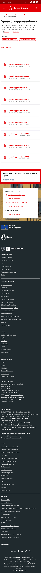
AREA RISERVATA (19, 570)
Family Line (4, 531)
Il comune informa (6, 349)
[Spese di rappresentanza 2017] (4, 111)
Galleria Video (5, 374)
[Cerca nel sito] (36, 8)
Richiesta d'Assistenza (7, 464)
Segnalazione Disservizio (8, 461)
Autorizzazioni (5, 296)
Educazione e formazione (8, 305)
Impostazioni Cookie (7, 478)
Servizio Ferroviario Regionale (10, 537)
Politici (3, 275)
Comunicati (4, 344)
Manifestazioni (5, 352)
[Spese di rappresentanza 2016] (4, 122)
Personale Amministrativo (9, 272)
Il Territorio (4, 368)
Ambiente (4, 288)
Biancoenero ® (15, 566)
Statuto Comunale (6, 470)
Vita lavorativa (5, 325)
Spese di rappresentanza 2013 (18, 157)
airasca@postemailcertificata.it (14, 395)
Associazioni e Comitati (8, 377)
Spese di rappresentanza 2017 (18, 110)
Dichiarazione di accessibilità (9, 450)
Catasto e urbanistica (7, 299)
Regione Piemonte (6, 503)
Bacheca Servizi (5, 467)
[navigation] (4, 8)
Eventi (3, 362)
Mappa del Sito (5, 490)
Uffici (2, 263)
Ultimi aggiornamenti (7, 484)
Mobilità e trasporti (6, 314)
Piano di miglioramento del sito (10, 452)
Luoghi (3, 365)
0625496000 (8, 388)
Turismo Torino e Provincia (8, 517)
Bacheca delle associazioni (9, 335)
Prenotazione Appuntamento (9, 458)
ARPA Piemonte (6, 520)
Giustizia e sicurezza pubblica (9, 308)
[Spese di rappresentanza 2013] (4, 157)
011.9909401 (7, 386)
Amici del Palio (5, 500)
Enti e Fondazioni (6, 269)
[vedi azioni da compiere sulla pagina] (15, 32)
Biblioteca (4, 341)
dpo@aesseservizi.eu (11, 436)
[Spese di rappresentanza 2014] (4, 145)
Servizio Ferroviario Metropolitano (11, 534)
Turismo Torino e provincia (8, 529)
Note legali (4, 475)
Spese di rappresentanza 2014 (18, 145)
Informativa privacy (7, 473)
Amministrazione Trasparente (14, 15)
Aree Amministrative (7, 260)
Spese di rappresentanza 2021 (18, 64)
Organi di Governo (6, 258)
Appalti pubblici (5, 293)
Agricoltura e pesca (6, 285)
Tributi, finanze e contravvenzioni (11, 319)
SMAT (3, 523)
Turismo (3, 322)
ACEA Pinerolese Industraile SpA (10, 511)
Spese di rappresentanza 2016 (18, 122)
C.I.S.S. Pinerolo (5, 514)
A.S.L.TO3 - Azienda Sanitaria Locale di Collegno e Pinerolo (18, 508)
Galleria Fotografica (7, 371)
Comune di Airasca (21, 8)
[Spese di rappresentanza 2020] (4, 76)
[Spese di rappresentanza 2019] (4, 88)
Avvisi (3, 346)
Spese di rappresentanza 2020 (18, 76)
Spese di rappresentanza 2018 (18, 99)
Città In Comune (23, 561)
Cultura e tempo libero (7, 302)
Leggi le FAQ (5, 455)
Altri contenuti (27, 15)
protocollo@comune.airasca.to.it (14, 397)
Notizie (3, 338)
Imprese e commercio (7, 311)
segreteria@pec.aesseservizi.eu (13, 438)
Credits (3, 481)
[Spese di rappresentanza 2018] (4, 99)
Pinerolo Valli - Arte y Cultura (10, 526)
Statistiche (4, 487)
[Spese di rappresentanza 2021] (4, 65)
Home (2, 15)
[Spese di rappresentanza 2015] (4, 134)
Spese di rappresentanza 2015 (18, 134)
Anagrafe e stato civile (7, 290)
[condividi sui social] (5, 32)
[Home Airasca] (17, 8)
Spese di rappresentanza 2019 (18, 87)
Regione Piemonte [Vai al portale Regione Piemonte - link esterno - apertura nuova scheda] (7, 2)
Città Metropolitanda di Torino (10, 506)
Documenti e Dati (6, 266)
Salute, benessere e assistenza (10, 316)
